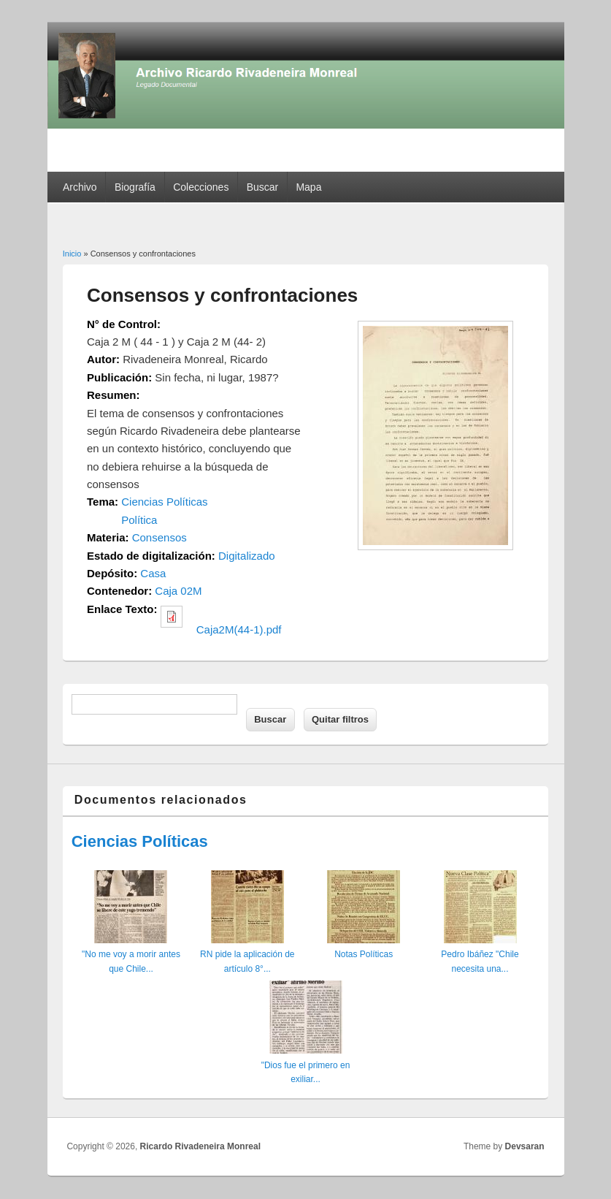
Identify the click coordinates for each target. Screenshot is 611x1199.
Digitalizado (246, 555)
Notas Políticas (363, 954)
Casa (153, 573)
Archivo (80, 187)
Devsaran (525, 1146)
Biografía (135, 187)
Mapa (308, 187)
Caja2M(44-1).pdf (239, 629)
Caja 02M (178, 591)
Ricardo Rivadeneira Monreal (200, 1146)
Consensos (159, 537)
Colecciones (200, 187)
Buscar (263, 187)
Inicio (72, 253)
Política (139, 520)
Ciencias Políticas (164, 501)
